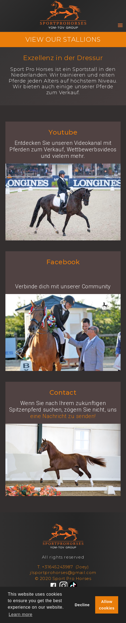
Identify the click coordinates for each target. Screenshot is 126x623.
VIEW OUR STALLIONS (63, 39)
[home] (63, 11)
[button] (121, 26)
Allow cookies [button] (107, 604)
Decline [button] (82, 605)
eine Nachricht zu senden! (63, 416)
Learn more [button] (20, 614)
